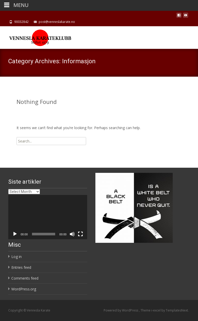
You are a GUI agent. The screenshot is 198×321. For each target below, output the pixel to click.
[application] (47, 217)
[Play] (15, 234)
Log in (16, 256)
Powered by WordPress (121, 310)
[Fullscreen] (80, 234)
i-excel (156, 310)
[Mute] (72, 234)
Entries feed (21, 267)
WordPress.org (23, 289)
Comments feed (24, 278)
